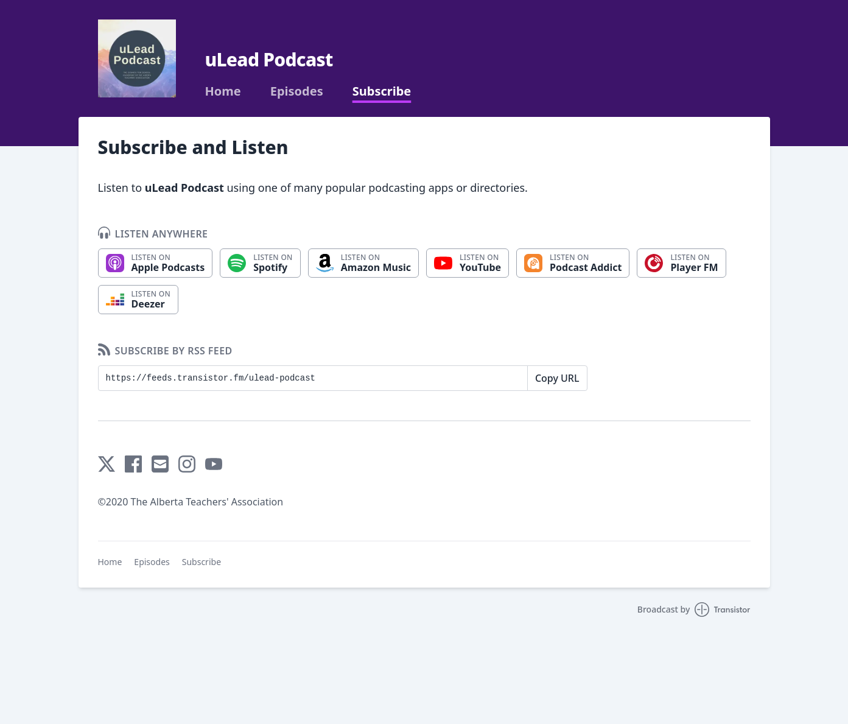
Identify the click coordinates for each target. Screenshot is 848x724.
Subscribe (382, 91)
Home (223, 91)
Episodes (296, 91)
